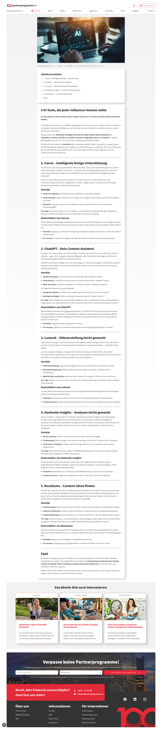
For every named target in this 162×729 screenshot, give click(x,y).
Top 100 (35, 11)
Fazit (45, 98)
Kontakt (52, 711)
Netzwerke (77, 11)
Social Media (69, 66)
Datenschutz (53, 719)
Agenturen (93, 11)
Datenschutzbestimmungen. (123, 677)
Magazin (136, 11)
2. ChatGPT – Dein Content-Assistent (58, 82)
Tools (122, 11)
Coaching (109, 11)
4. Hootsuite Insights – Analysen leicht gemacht (62, 90)
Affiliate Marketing (22, 715)
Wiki (17, 719)
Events (62, 11)
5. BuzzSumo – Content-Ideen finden (58, 94)
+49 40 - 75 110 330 (83, 691)
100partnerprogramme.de (46, 66)
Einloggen (147, 6)
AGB (50, 715)
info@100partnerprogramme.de (88, 694)
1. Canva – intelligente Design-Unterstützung (61, 78)
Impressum (53, 722)
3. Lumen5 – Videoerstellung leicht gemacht (61, 86)
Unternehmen (20, 711)
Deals (50, 11)
